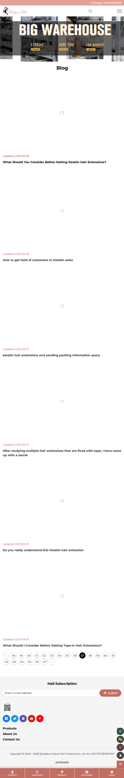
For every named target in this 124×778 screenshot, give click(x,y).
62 (6, 661)
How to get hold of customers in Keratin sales (38, 265)
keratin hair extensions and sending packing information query (51, 360)
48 (13, 655)
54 (59, 655)
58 (90, 655)
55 (67, 655)
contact (12, 775)
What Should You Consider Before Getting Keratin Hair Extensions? (54, 162)
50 (28, 655)
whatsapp (37, 775)
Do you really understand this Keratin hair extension (43, 555)
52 (44, 655)
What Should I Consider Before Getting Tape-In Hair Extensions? (52, 650)
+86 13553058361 (112, 2)
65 (29, 661)
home (112, 775)
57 (82, 655)
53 (51, 655)
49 (21, 655)
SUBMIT (113, 693)
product (62, 775)
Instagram (86, 775)
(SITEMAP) (62, 762)
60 (105, 655)
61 (113, 655)
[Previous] (6, 655)
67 (44, 661)
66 (37, 661)
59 (97, 655)
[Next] (52, 662)
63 (14, 661)
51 (36, 655)
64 (22, 661)
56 (74, 655)
